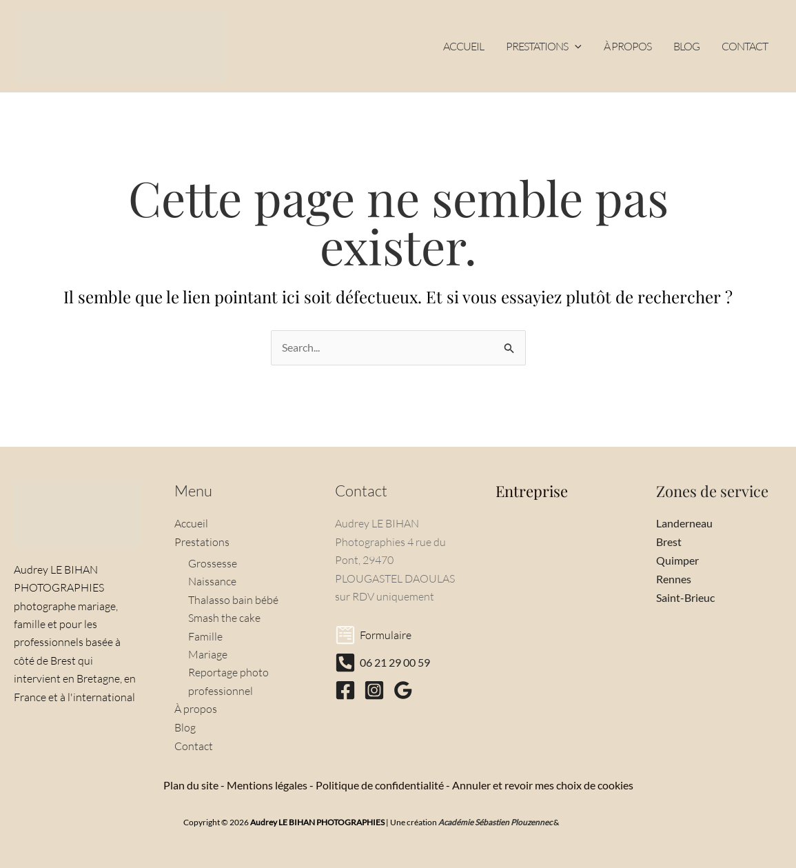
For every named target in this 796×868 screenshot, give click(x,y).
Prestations (201, 542)
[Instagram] (374, 691)
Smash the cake (224, 618)
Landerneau (684, 524)
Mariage (207, 654)
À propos (195, 709)
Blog (185, 727)
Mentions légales (267, 784)
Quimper (677, 560)
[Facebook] (345, 691)
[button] (575, 46)
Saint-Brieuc (685, 596)
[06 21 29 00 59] (382, 664)
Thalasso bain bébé (233, 600)
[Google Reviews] (403, 691)
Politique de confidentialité (380, 784)
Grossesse (212, 563)
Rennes (673, 578)
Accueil (191, 525)
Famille (205, 636)
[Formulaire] (373, 636)
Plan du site (190, 784)
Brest (669, 542)
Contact (193, 745)
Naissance (212, 582)
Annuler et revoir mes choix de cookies (542, 784)
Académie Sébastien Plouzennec (495, 821)
